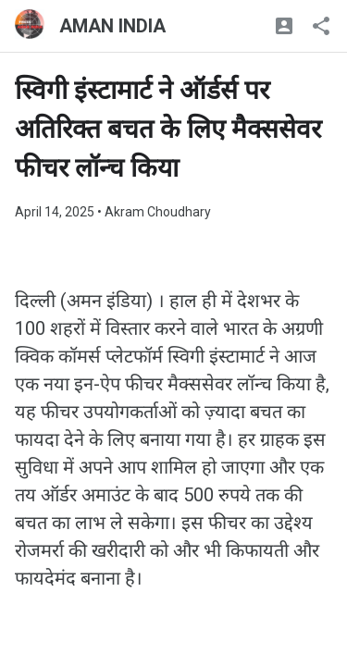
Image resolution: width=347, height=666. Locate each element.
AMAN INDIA (112, 26)
